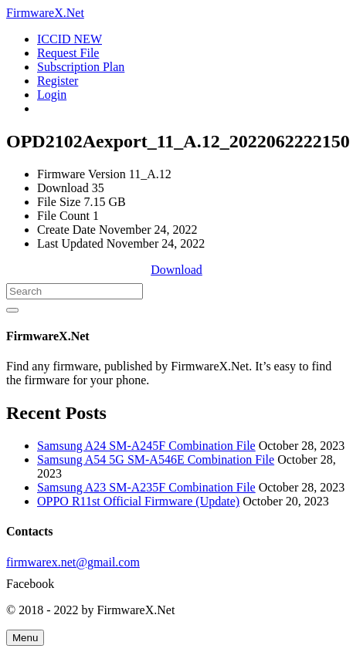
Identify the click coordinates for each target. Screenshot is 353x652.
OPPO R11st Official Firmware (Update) (138, 501)
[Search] (74, 291)
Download (176, 269)
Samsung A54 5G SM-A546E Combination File (155, 459)
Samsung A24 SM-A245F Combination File (146, 445)
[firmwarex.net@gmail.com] (176, 562)
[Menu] (25, 638)
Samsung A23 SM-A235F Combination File (146, 487)
